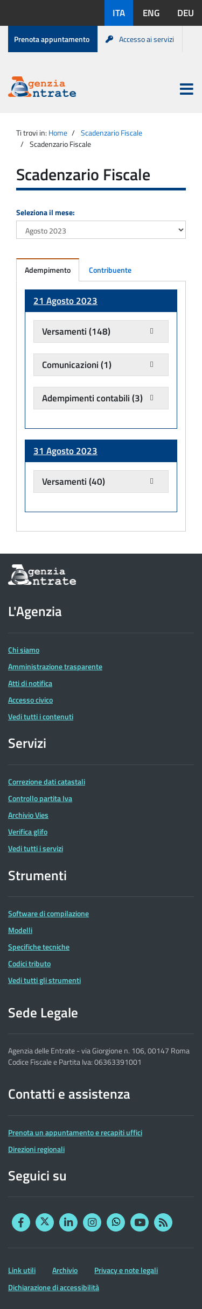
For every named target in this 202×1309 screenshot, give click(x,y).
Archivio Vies (28, 814)
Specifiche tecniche (38, 946)
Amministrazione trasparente (55, 666)
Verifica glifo (27, 831)
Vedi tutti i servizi (35, 848)
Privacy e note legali (126, 1270)
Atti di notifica (30, 683)
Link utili (22, 1270)
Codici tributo (29, 963)
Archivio (65, 1270)
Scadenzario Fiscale (111, 132)
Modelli (20, 930)
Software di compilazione (48, 913)
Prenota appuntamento (51, 39)
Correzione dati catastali (46, 781)
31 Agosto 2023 (65, 451)
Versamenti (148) (76, 331)
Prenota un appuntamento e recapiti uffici (75, 1132)
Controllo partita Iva (40, 798)
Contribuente (110, 269)
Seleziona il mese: (45, 212)
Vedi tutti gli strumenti (44, 980)
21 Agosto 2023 (65, 301)
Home (57, 132)
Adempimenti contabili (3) (92, 398)
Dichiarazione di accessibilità (53, 1287)
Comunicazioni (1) (77, 365)
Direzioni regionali (36, 1149)
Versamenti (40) (73, 482)
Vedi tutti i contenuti (40, 716)
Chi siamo (23, 649)
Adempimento (48, 269)
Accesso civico (30, 699)
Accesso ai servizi (140, 39)
